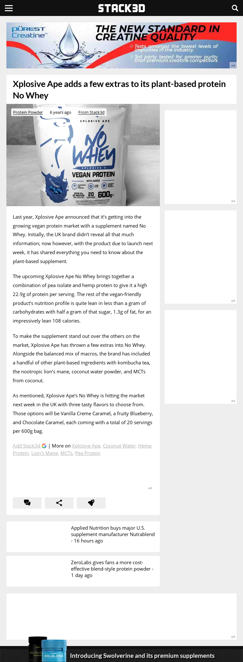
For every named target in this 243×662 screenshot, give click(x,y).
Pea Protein (87, 453)
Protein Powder (28, 112)
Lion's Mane (44, 453)
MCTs (66, 453)
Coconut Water (119, 445)
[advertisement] (121, 45)
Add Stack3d (27, 445)
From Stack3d (91, 112)
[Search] (235, 8)
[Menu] (9, 8)
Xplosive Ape (86, 445)
